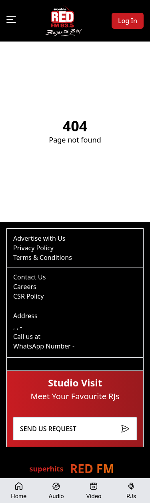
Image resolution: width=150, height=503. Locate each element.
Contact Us (29, 277)
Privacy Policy (33, 248)
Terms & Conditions (42, 257)
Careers (24, 286)
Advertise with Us (39, 238)
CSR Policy (28, 296)
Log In (127, 20)
